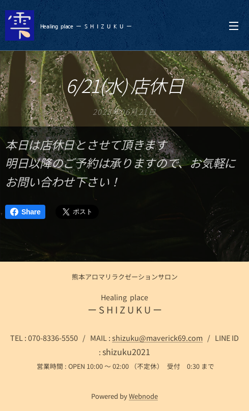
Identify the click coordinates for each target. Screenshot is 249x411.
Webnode (143, 396)
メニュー (233, 25)
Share (25, 212)
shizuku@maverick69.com (157, 337)
